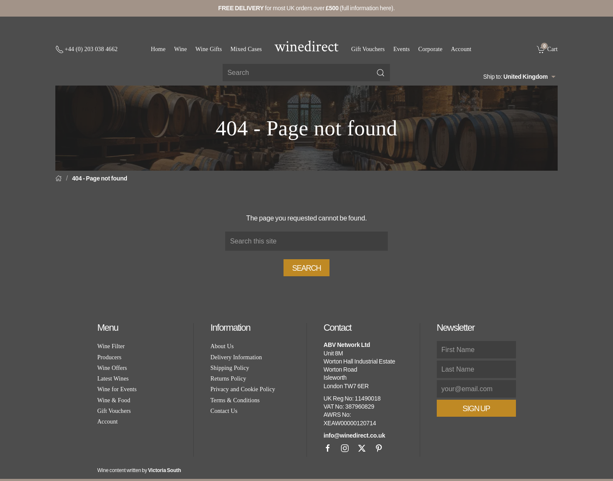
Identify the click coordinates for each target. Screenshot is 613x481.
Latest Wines (113, 378)
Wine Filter (111, 346)
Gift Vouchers (368, 49)
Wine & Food (113, 400)
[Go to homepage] (306, 46)
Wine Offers (112, 368)
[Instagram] (344, 448)
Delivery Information (236, 357)
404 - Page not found (99, 178)
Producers (109, 357)
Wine (180, 49)
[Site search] (306, 72)
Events (401, 49)
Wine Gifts (208, 49)
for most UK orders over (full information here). (306, 8)
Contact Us (224, 411)
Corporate (430, 49)
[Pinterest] (378, 448)
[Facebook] (327, 448)
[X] (361, 448)
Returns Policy (228, 378)
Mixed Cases (246, 49)
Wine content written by (139, 470)
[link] (547, 49)
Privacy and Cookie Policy (242, 389)
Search (306, 268)
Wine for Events (117, 389)
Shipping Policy (229, 368)
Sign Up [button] (476, 408)
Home (158, 49)
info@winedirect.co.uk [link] (354, 435)
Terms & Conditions (235, 400)
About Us (222, 346)
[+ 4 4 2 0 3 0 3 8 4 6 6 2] (86, 49)
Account (461, 49)
